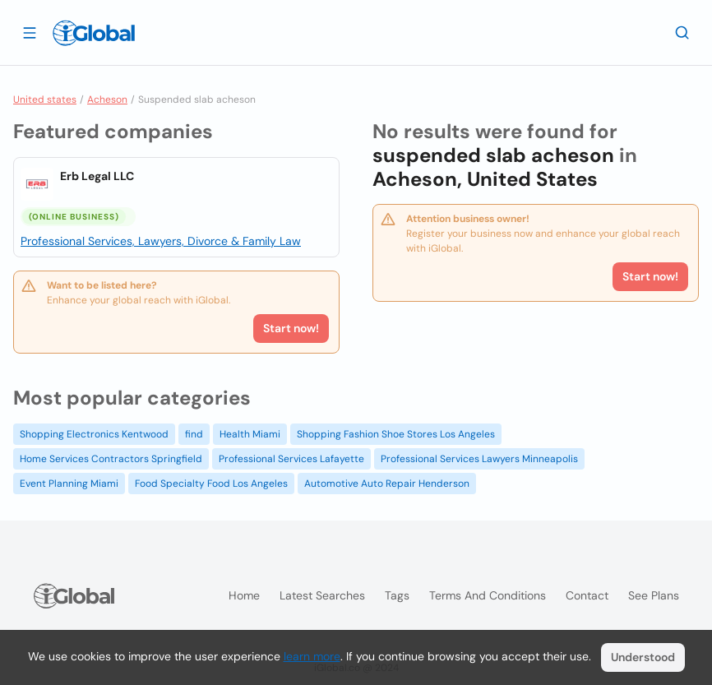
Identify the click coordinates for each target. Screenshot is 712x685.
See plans (653, 595)
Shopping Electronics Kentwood (94, 434)
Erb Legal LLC (97, 176)
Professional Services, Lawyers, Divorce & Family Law (161, 241)
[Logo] (94, 32)
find (194, 434)
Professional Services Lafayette (291, 458)
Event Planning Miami (69, 483)
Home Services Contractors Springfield (111, 458)
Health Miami (250, 434)
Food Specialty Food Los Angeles (211, 483)
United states (44, 99)
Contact (587, 595)
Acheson (107, 99)
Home (244, 595)
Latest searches (322, 595)
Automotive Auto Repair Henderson (386, 483)
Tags (397, 595)
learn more (312, 656)
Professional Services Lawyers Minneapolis (479, 458)
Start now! (291, 328)
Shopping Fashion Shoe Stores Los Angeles (396, 434)
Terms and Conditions (487, 595)
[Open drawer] (29, 32)
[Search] (682, 32)
